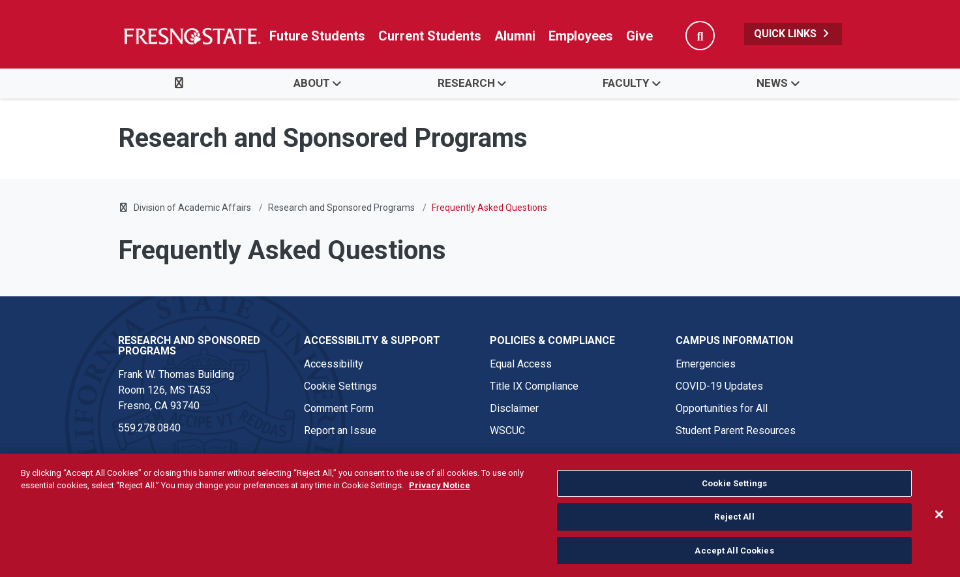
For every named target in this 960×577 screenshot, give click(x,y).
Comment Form (339, 408)
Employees (580, 36)
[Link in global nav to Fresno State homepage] (191, 35)
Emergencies (706, 364)
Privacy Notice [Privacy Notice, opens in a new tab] (439, 494)
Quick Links (793, 33)
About (311, 82)
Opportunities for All (722, 408)
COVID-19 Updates (719, 386)
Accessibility (333, 364)
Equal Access (521, 364)
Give (639, 36)
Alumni (514, 36)
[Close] (939, 522)
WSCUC (507, 430)
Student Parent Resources (736, 430)
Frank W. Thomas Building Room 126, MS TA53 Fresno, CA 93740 (176, 390)
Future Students (317, 36)
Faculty (626, 82)
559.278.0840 (149, 428)
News (772, 82)
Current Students (429, 36)
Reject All (734, 525)
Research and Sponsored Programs (341, 207)
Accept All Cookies (734, 558)
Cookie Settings (340, 386)
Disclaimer (514, 408)
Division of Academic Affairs (192, 207)
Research (466, 82)
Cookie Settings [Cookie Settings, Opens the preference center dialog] (734, 491)
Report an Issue (340, 430)
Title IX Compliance (534, 386)
